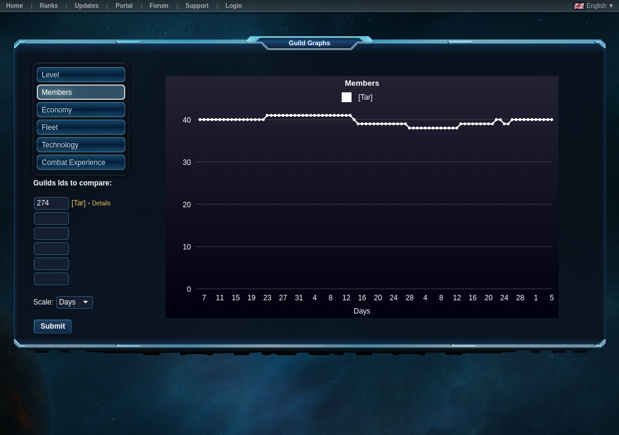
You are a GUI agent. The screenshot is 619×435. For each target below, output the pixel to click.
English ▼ (594, 6)
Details (101, 203)
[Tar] (78, 203)
